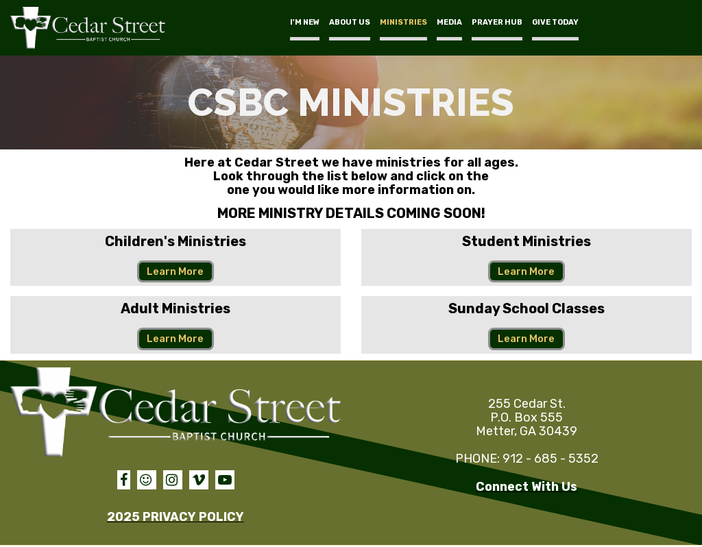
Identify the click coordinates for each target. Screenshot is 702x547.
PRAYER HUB (497, 22)
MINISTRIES (403, 22)
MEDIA (449, 22)
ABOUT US (349, 22)
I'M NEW (304, 22)
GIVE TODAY (555, 22)
